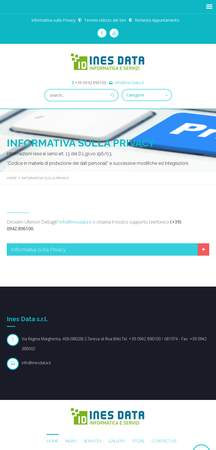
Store (138, 440)
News (71, 440)
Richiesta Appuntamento (157, 20)
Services (92, 440)
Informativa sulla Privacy (53, 20)
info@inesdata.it (129, 82)
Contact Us (164, 440)
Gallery (116, 440)
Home (12, 178)
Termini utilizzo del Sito (105, 20)
